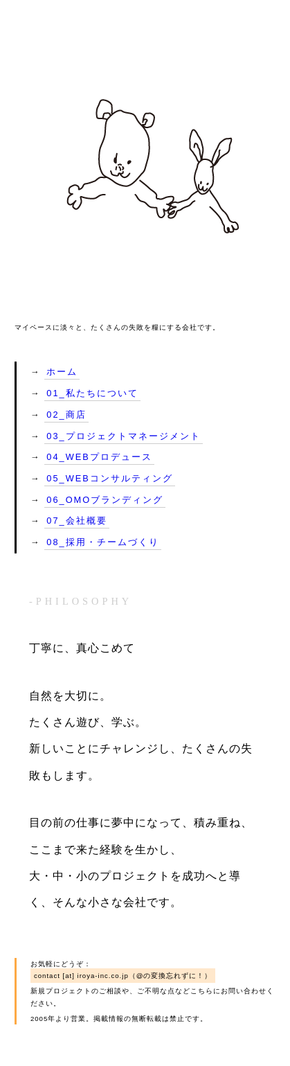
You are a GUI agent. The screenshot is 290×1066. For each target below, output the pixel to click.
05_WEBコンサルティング (109, 478)
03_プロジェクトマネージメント (123, 436)
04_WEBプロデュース (99, 457)
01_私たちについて (92, 393)
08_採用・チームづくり (102, 542)
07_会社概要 (76, 520)
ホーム (62, 371)
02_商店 (66, 414)
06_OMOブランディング (104, 500)
